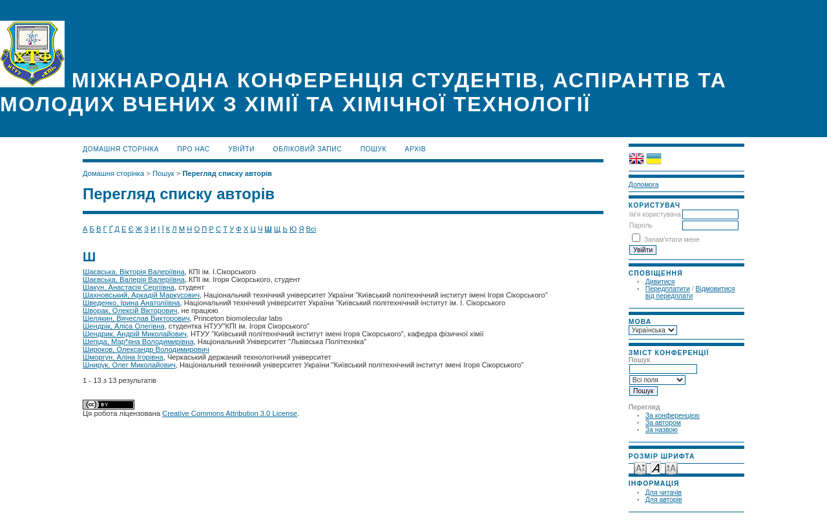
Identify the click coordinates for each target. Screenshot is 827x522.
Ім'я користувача (655, 214)
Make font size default (655, 467)
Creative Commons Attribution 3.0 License (229, 413)
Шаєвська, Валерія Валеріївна (134, 279)
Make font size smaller (640, 467)
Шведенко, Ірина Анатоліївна (131, 303)
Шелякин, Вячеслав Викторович (136, 318)
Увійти (241, 149)
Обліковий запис (307, 149)
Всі (311, 229)
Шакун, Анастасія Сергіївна (128, 287)
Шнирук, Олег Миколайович (129, 365)
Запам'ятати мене (672, 239)
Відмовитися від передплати (690, 292)
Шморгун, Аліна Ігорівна (123, 357)
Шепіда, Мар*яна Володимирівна (138, 341)
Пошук (373, 149)
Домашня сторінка (121, 149)
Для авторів (663, 499)
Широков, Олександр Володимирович (146, 349)
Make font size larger (671, 467)
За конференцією (672, 415)
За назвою (661, 429)
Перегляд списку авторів (227, 173)
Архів (415, 149)
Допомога (644, 184)
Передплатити (667, 288)
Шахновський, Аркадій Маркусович (141, 295)
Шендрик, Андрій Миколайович (135, 334)
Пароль (641, 225)
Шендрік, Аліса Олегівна (124, 326)
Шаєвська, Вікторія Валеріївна (134, 272)
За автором (663, 422)
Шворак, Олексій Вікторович (130, 310)
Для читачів (663, 492)
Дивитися (660, 281)
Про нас (193, 149)
